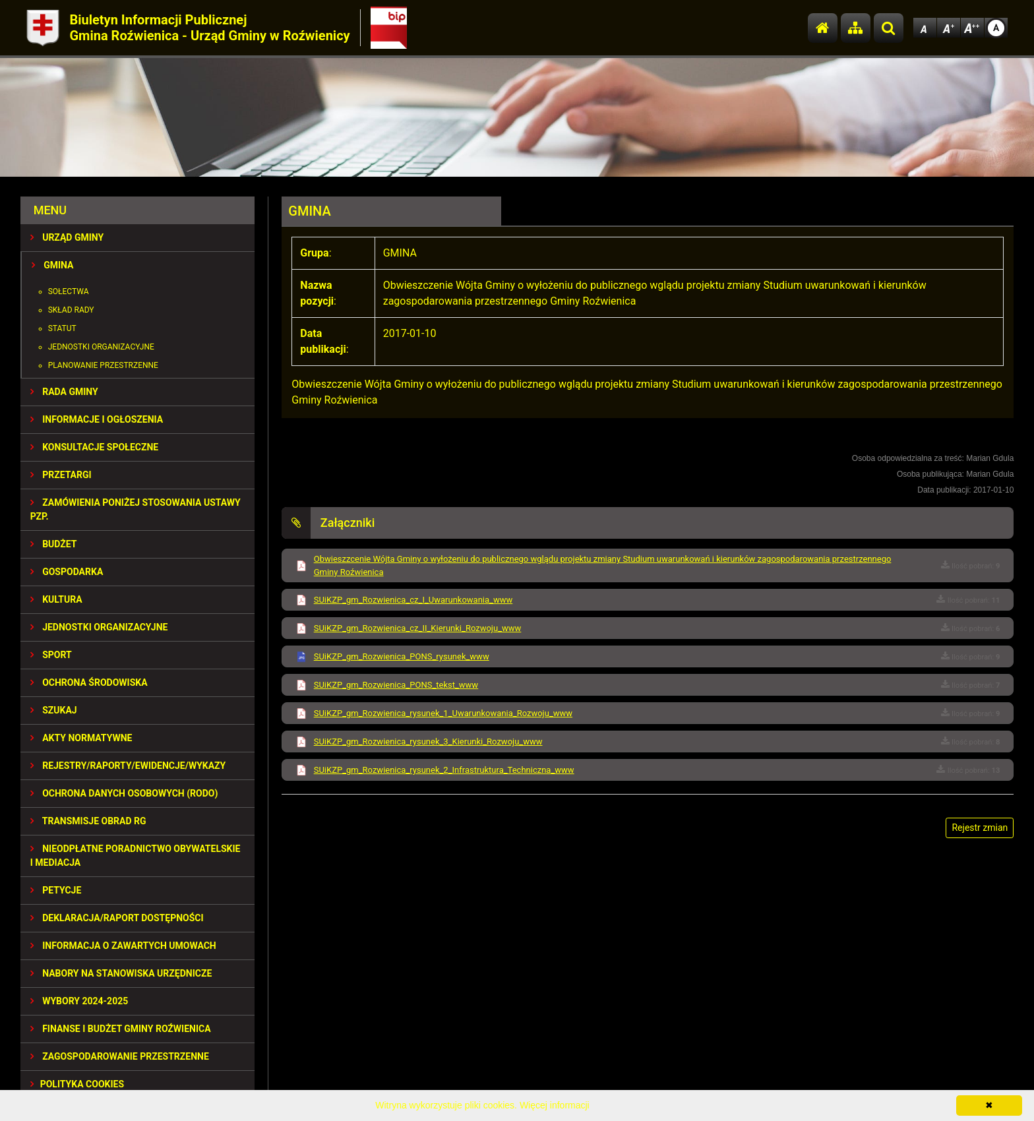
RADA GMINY (64, 391)
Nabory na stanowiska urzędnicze (121, 973)
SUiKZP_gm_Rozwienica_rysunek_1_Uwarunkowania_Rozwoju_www (443, 713)
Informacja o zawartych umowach (123, 945)
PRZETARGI (61, 475)
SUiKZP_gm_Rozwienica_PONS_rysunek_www (401, 656)
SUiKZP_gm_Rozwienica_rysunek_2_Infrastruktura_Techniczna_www (444, 770)
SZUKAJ (53, 710)
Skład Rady (71, 310)
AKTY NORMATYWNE (81, 738)
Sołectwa (68, 291)
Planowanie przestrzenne (103, 365)
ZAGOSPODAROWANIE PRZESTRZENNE (119, 1056)
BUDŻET (53, 544)
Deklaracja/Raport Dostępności (117, 918)
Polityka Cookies (77, 1084)
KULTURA (56, 599)
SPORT (51, 655)
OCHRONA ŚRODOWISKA (89, 682)
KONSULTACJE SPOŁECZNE (94, 447)
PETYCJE (56, 890)
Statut (62, 328)
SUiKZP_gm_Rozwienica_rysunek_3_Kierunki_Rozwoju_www (428, 741)
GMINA (53, 265)
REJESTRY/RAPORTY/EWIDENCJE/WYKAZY (128, 765)
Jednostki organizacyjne (101, 346)
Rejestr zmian (980, 827)
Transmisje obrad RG (88, 821)
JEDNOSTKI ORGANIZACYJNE (99, 627)
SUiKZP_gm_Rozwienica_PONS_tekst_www (396, 685)
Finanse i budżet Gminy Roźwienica (120, 1028)
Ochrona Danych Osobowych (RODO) (124, 793)
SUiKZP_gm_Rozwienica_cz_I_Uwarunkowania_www (413, 600)
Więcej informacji (555, 1105)
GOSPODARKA (67, 571)
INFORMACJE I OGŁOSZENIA (96, 419)
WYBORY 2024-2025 (79, 1001)
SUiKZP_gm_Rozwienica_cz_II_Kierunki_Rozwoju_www (418, 628)
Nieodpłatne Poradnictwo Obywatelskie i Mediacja (135, 855)
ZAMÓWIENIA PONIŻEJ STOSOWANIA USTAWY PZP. (135, 509)
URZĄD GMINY (67, 237)
